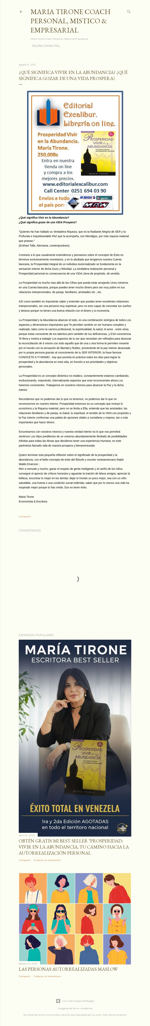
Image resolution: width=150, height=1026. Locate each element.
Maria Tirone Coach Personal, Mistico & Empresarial (70, 21)
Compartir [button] (25, 516)
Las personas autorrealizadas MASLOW (68, 969)
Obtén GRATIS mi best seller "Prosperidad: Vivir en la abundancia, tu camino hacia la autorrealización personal (74, 847)
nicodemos (86, 1008)
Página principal (46, 46)
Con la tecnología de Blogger (75, 1001)
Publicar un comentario (47, 860)
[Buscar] (129, 11)
